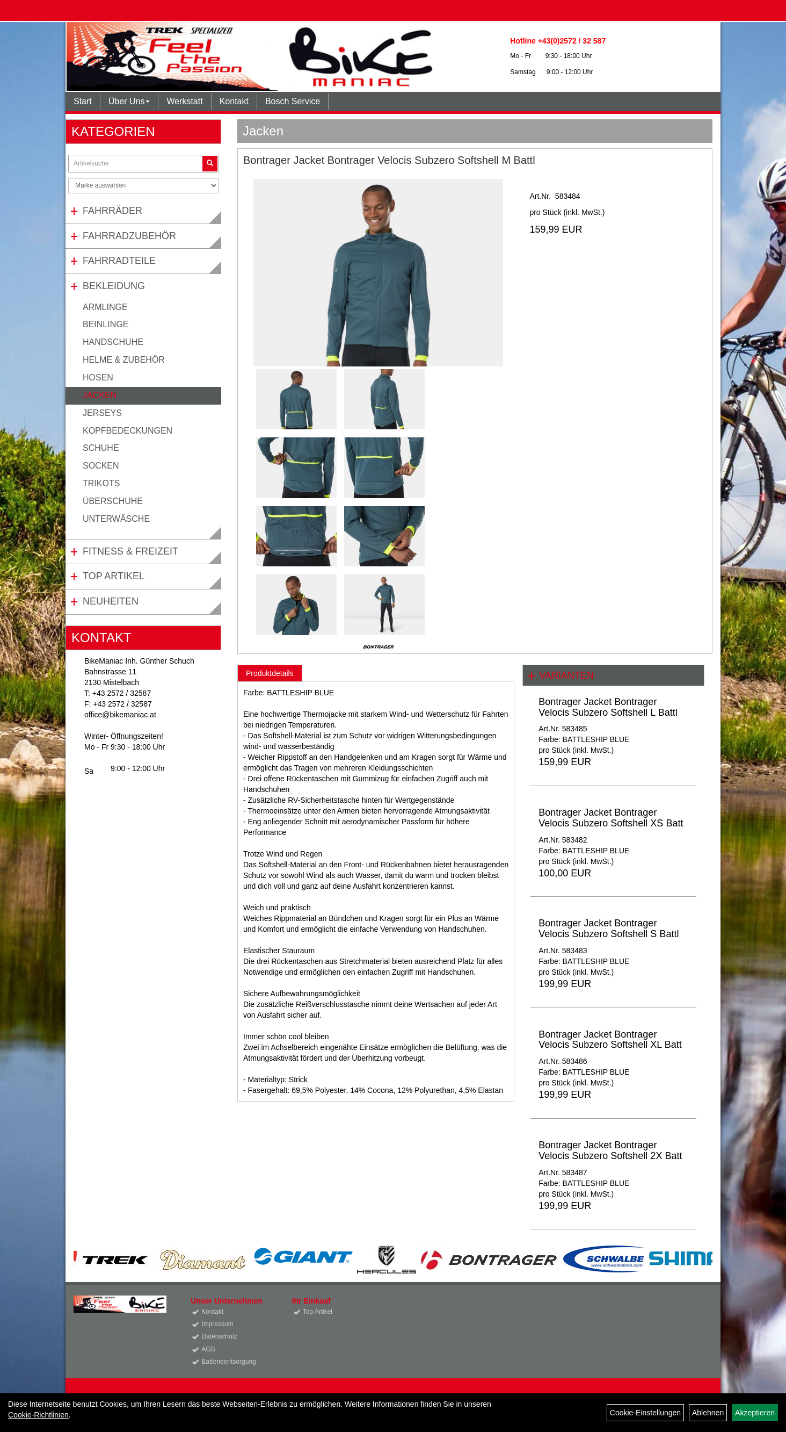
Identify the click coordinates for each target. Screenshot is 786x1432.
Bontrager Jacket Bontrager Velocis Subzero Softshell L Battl (607, 707)
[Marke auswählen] (143, 185)
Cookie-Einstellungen (645, 1412)
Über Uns (129, 101)
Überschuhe (113, 501)
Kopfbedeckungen (127, 430)
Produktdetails (270, 673)
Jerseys (102, 413)
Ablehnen (708, 1412)
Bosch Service (292, 101)
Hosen (98, 377)
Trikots (101, 483)
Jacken (100, 395)
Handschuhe (113, 342)
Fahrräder (112, 210)
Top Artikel (113, 576)
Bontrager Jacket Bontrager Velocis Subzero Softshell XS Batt (610, 818)
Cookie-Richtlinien (38, 1415)
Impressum (217, 1324)
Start (83, 101)
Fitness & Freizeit (130, 551)
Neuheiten (111, 601)
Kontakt (234, 101)
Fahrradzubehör (129, 236)
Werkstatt (184, 101)
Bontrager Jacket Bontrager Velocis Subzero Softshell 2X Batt (610, 1150)
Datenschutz (219, 1336)
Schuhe (101, 447)
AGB (208, 1349)
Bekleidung (114, 285)
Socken (101, 465)
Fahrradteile (119, 260)
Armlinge (105, 307)
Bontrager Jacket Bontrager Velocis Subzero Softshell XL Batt (609, 1039)
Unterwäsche (116, 518)
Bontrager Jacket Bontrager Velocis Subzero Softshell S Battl (608, 928)
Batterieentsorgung (228, 1361)
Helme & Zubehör (124, 359)
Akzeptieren (755, 1412)
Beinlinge (105, 324)
